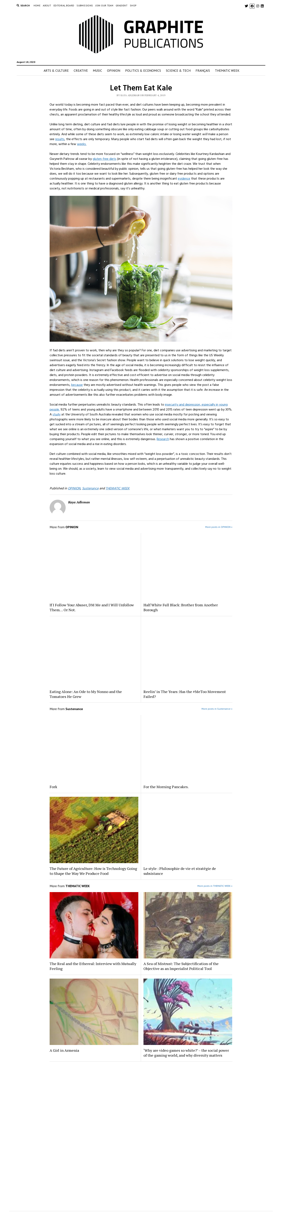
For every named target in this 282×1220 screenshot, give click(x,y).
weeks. (81, 144)
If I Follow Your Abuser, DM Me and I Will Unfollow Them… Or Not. (92, 607)
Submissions (85, 5)
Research (163, 439)
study (56, 414)
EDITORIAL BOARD (64, 5)
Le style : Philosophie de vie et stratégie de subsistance (179, 871)
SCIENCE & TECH (178, 70)
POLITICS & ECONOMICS (143, 70)
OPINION (113, 70)
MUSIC (97, 70)
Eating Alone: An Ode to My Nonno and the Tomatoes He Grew (86, 694)
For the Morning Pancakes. (166, 786)
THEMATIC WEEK (227, 70)
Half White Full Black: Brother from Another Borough (180, 607)
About (47, 5)
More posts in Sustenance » (217, 708)
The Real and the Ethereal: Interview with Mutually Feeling (93, 966)
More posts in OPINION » (218, 526)
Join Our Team (104, 5)
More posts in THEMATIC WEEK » (214, 885)
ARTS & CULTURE (56, 70)
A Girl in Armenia (64, 1050)
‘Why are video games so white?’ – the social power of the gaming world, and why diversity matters (186, 1053)
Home (37, 5)
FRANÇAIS (203, 70)
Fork (53, 786)
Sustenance (90, 488)
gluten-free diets (104, 159)
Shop (133, 5)
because (77, 385)
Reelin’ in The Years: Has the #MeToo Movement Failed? (184, 694)
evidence (184, 178)
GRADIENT (121, 5)
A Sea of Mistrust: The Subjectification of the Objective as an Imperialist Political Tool (181, 966)
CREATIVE (81, 70)
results (59, 139)
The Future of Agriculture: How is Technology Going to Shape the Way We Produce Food (93, 871)
